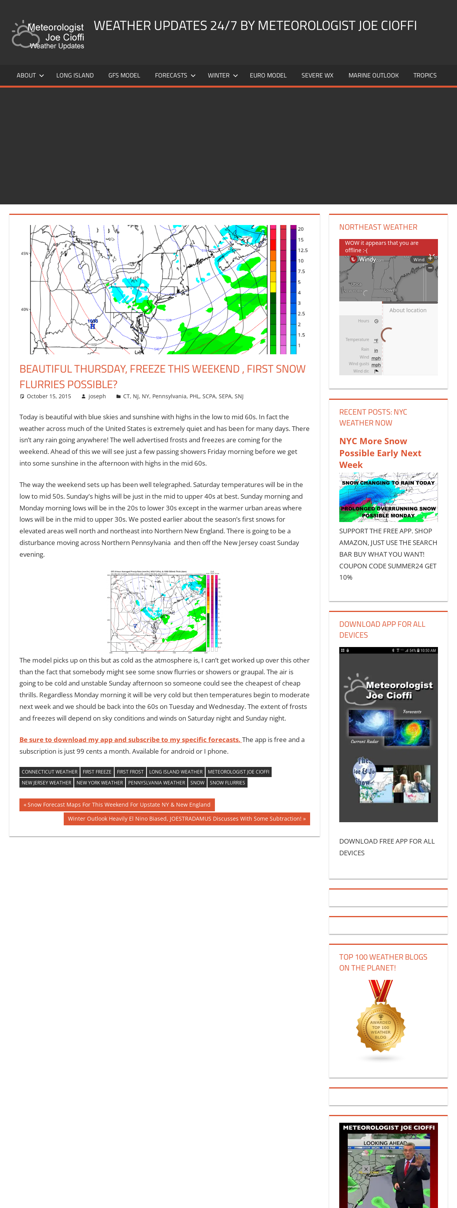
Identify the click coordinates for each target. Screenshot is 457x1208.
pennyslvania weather (156, 786)
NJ (136, 399)
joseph (97, 399)
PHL (194, 399)
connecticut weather (49, 775)
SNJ (239, 399)
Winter (223, 78)
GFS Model (124, 78)
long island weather (175, 775)
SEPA (225, 399)
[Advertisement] (228, 149)
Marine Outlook (374, 78)
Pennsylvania (169, 399)
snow (197, 786)
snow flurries (227, 786)
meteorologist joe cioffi (238, 775)
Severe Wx (317, 78)
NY (145, 399)
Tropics (425, 78)
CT (126, 399)
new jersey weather (46, 786)
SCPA (209, 399)
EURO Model (268, 78)
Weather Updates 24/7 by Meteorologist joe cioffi (266, 24)
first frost (130, 775)
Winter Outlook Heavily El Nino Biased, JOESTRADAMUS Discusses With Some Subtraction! (185, 822)
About (30, 78)
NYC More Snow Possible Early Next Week (380, 456)
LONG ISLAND (75, 78)
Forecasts (175, 78)
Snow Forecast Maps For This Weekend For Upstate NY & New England (119, 809)
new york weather (100, 786)
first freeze (97, 775)
